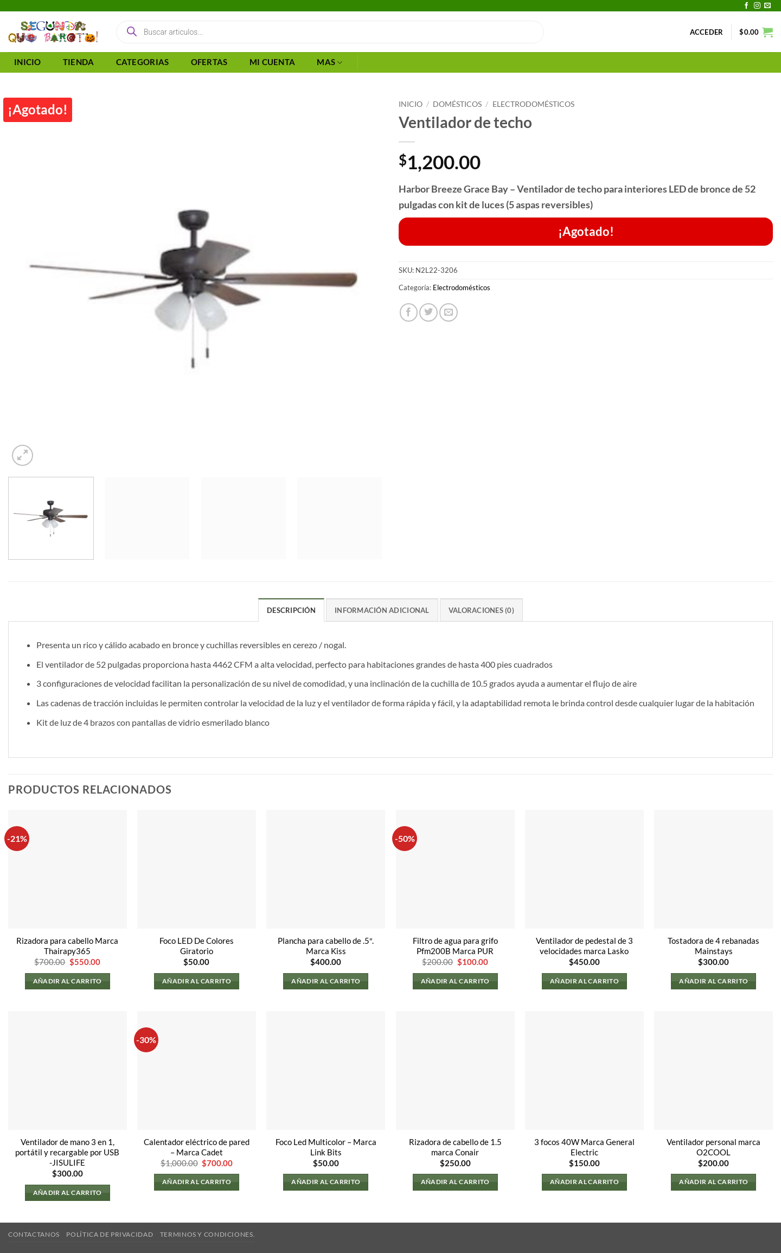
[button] (707, 32)
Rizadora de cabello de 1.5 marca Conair (455, 1147)
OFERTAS (209, 62)
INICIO (27, 62)
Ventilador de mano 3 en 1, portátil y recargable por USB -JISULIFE (67, 1152)
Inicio (410, 103)
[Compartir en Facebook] (409, 312)
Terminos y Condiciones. (207, 1234)
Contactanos (34, 1234)
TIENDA (78, 62)
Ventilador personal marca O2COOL (713, 1147)
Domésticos (457, 103)
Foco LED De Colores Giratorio (196, 946)
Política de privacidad (109, 1234)
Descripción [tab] (291, 610)
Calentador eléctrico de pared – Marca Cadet (196, 1147)
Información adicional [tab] (382, 610)
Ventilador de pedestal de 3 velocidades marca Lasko (584, 946)
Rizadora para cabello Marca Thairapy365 (67, 946)
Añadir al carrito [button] (67, 981)
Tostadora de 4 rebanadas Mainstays (713, 946)
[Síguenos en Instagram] (757, 6)
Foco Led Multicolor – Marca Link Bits (326, 1147)
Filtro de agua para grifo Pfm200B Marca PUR (455, 946)
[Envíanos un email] (767, 6)
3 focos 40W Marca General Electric (584, 1147)
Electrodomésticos (533, 103)
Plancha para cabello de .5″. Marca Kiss (326, 946)
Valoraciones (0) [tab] (481, 610)
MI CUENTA (272, 62)
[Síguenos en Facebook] (746, 6)
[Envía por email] (448, 312)
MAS (329, 62)
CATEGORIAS (142, 62)
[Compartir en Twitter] (428, 312)
